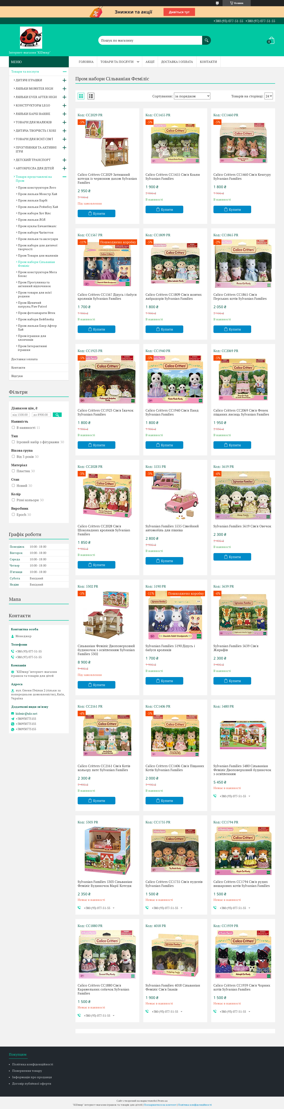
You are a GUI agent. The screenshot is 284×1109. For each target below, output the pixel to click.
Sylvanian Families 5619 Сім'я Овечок (242, 526)
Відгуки (17, 376)
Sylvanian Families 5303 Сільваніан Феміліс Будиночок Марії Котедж (105, 884)
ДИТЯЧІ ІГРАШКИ (29, 80)
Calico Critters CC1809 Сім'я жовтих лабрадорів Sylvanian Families (174, 296)
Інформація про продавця (32, 1077)
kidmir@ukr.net (26, 714)
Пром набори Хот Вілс (34, 213)
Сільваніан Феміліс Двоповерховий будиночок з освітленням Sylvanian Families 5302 (106, 650)
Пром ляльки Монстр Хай (37, 194)
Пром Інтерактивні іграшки (32, 348)
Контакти (208, 62)
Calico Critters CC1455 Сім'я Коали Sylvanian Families (173, 176)
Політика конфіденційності (32, 1064)
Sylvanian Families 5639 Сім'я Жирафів (235, 648)
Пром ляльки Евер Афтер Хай (37, 327)
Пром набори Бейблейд (36, 319)
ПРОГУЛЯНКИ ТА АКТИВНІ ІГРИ (36, 149)
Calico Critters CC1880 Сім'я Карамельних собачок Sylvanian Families (103, 989)
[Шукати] (206, 38)
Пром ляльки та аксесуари (38, 239)
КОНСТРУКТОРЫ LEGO (33, 105)
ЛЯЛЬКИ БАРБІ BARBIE (33, 114)
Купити (99, 213)
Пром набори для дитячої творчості (37, 247)
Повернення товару (27, 1070)
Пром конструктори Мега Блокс (37, 274)
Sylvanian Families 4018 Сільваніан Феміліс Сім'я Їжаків (173, 987)
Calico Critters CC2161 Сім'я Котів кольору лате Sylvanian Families (104, 768)
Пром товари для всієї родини (35, 294)
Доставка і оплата (177, 62)
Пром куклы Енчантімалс (37, 226)
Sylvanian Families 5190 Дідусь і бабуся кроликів (170, 648)
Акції (150, 62)
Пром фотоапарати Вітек (36, 313)
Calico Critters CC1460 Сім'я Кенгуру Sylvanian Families (242, 176)
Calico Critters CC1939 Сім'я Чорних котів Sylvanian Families (241, 987)
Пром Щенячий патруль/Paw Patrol (32, 304)
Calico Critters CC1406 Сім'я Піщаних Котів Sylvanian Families (175, 768)
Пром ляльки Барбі (32, 200)
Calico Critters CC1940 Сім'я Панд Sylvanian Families (172, 412)
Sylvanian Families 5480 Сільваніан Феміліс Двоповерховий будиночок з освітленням (242, 770)
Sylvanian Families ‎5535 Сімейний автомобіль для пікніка (172, 528)
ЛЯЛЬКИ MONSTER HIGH (34, 88)
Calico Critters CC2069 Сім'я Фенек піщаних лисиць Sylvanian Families (241, 412)
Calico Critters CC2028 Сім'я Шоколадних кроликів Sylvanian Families (104, 530)
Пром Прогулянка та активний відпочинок (34, 284)
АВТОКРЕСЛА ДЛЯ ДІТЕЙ (35, 168)
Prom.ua (163, 1100)
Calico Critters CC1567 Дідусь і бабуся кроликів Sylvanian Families (107, 296)
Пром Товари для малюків (38, 255)
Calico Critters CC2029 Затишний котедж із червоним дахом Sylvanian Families (107, 178)
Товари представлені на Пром (34, 178)
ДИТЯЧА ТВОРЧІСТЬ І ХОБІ (36, 130)
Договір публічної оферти (31, 1083)
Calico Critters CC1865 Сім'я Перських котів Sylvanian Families (240, 296)
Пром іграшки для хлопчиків (32, 338)
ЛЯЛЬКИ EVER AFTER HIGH (36, 97)
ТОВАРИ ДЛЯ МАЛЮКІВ (34, 122)
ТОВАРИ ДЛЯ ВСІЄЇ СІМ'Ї (34, 139)
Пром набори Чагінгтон (35, 232)
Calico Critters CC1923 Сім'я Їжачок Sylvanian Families (105, 412)
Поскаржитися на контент (160, 1104)
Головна (86, 62)
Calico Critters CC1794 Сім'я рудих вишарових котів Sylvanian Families (241, 884)
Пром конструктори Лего (37, 187)
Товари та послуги (117, 62)
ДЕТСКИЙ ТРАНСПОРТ (33, 160)
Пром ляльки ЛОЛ (31, 219)
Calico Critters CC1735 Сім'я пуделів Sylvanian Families (174, 884)
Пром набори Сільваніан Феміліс (36, 264)
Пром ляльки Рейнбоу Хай (38, 207)
